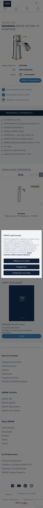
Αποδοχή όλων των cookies (21, 273)
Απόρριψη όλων (21, 267)
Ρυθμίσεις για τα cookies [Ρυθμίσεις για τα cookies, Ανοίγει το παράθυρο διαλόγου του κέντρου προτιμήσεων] (21, 261)
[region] (21, 254)
